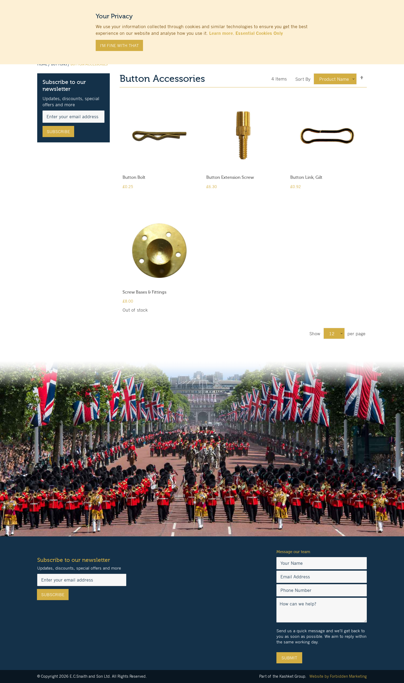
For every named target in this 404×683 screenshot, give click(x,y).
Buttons (59, 64)
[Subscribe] (58, 131)
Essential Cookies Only (259, 33)
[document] (202, 29)
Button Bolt (134, 177)
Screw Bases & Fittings (144, 292)
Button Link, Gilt (306, 177)
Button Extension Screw (230, 177)
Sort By (302, 79)
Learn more (221, 33)
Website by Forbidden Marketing (338, 676)
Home (42, 64)
